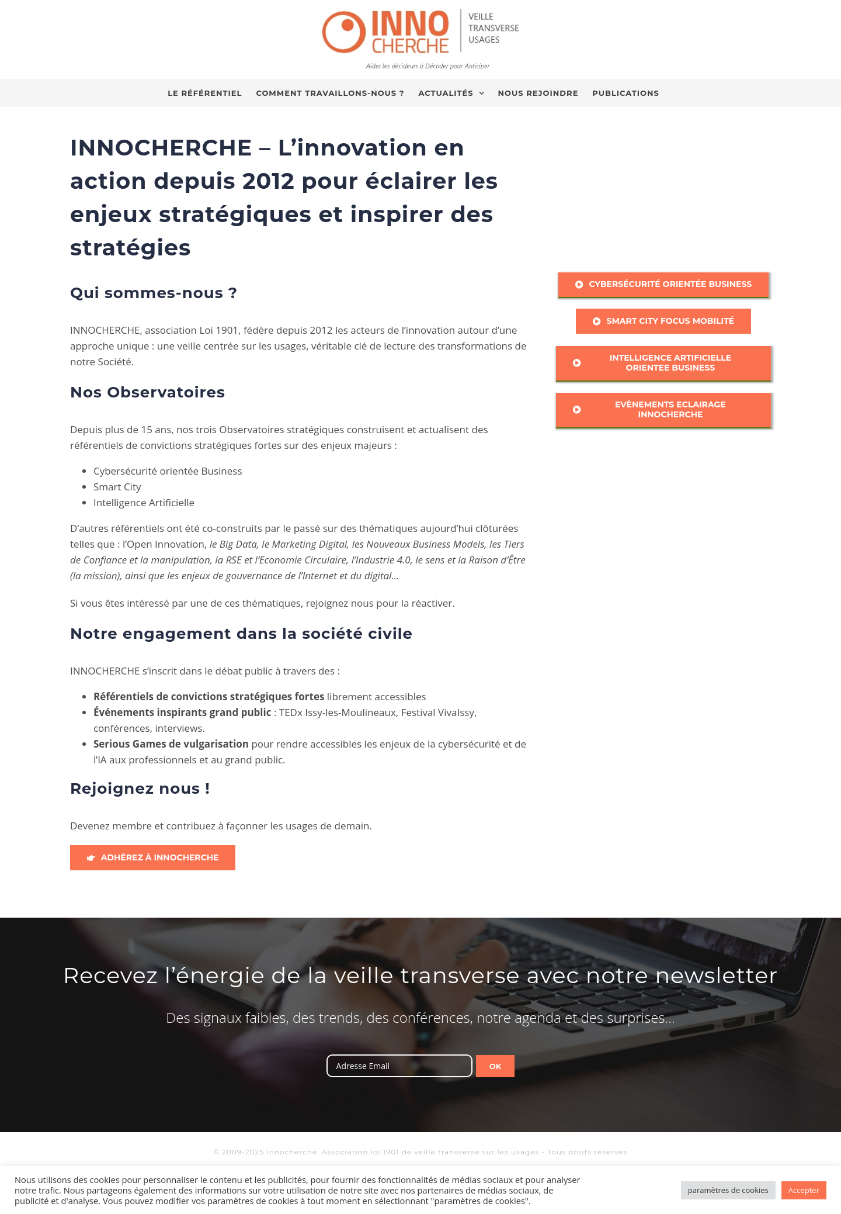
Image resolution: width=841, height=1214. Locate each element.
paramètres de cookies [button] (728, 1190)
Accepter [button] (803, 1190)
